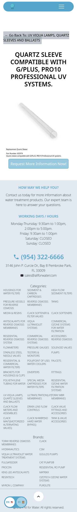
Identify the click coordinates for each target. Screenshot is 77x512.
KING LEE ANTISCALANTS (15, 472)
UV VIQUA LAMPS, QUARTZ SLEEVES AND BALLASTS (13, 398)
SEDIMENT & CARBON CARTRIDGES (34, 293)
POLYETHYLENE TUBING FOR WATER (14, 382)
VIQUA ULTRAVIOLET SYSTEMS (34, 325)
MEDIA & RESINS (12, 313)
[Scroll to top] (39, 496)
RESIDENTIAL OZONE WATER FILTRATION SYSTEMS (59, 385)
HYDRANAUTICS (10, 449)
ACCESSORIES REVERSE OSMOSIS (61, 337)
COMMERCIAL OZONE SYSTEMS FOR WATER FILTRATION (60, 326)
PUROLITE (45, 485)
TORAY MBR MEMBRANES (58, 397)
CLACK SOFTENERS (61, 313)
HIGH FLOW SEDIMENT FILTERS (61, 292)
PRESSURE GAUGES (38, 347)
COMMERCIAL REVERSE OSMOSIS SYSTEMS (37, 339)
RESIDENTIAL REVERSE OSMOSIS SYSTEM (13, 339)
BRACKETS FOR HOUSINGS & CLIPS (14, 374)
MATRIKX (44, 472)
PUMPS (55, 352)
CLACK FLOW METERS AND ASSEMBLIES (10, 410)
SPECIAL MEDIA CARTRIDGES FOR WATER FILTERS (37, 384)
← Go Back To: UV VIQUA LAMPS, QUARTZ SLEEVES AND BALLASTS (36, 37)
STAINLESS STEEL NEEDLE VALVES (12, 354)
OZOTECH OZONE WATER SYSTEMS (53, 479)
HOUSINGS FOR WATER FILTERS (12, 292)
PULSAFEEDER (9, 462)
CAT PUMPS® (46, 462)
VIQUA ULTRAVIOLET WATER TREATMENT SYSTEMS (17, 456)
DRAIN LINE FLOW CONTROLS (37, 408)
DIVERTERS (33, 372)
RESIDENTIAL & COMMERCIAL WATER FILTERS (11, 364)
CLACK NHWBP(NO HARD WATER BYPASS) (37, 421)
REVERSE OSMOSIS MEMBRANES (37, 303)
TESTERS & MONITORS (33, 354)
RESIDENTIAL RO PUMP (52, 467)
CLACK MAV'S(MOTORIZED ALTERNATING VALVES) (13, 423)
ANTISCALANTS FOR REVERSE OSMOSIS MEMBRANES (14, 325)
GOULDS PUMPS (48, 454)
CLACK (43, 441)
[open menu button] (61, 6)
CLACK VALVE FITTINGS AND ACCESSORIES (59, 410)
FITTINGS (56, 372)
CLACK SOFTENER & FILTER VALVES (38, 315)
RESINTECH (8, 477)
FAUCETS (56, 360)
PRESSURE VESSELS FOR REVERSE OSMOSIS (14, 305)
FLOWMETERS (11, 347)
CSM (41, 449)
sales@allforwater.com (40, 275)
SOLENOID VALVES (61, 347)
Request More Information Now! (38, 163)
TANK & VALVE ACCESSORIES (59, 420)
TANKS (54, 301)
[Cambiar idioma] (21, 502)
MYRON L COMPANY (13, 485)
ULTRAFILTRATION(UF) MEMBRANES (39, 397)
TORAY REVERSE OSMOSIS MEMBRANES (16, 443)
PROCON (6, 467)
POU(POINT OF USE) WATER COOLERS (38, 362)
